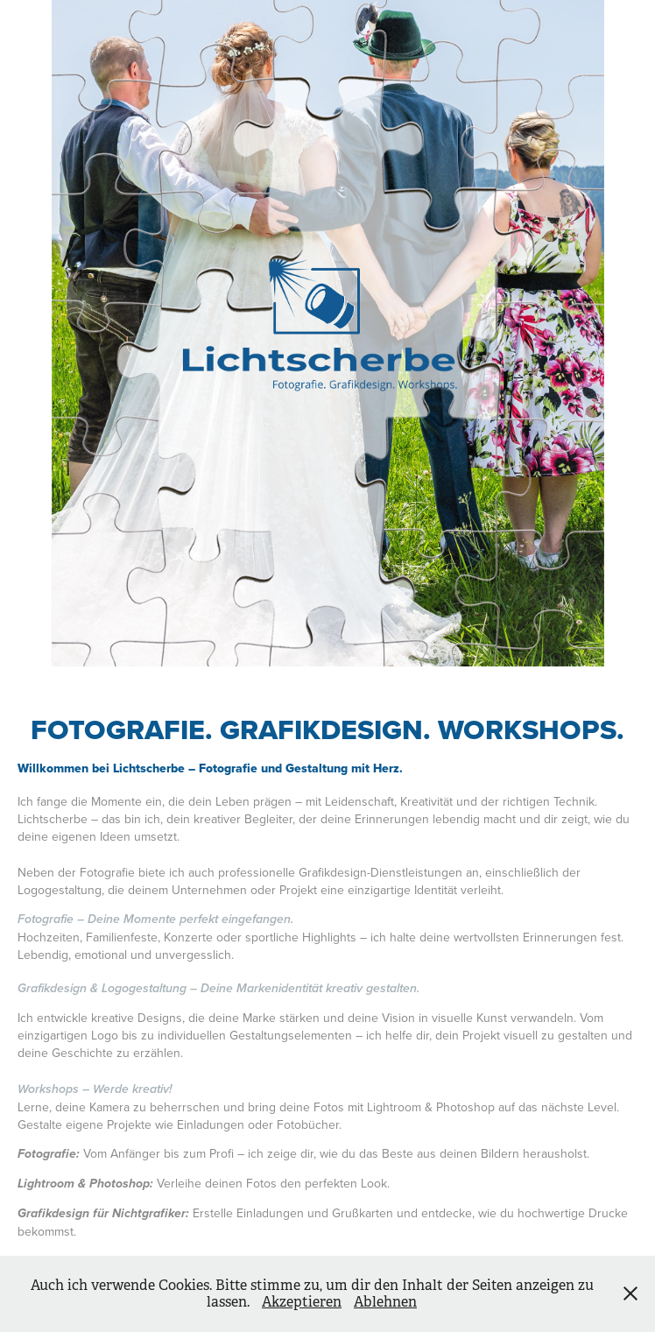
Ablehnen (385, 1302)
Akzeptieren (302, 1302)
